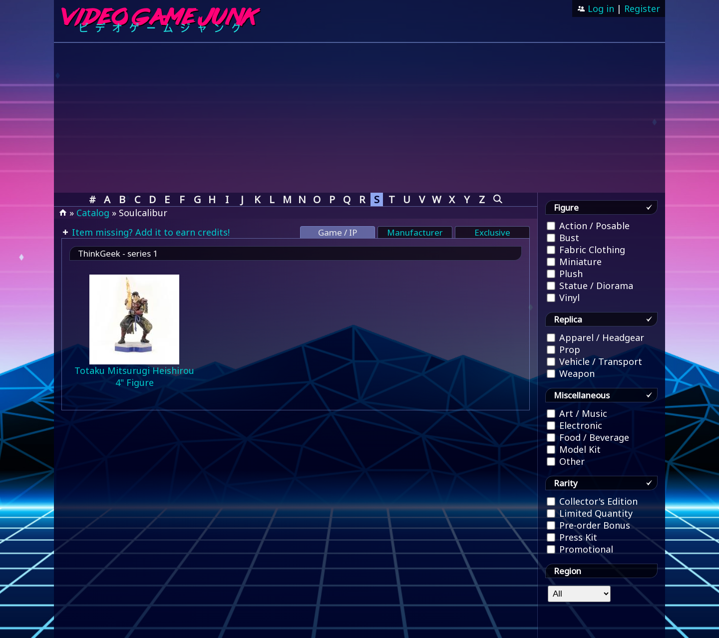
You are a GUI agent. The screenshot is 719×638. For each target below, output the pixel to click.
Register (642, 8)
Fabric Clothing (586, 250)
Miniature (574, 262)
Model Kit (574, 449)
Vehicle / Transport (594, 361)
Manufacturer (415, 232)
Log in (599, 8)
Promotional (580, 549)
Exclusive (492, 232)
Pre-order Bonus (588, 525)
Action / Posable (588, 226)
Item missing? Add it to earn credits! (149, 232)
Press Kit (572, 537)
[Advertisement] (359, 118)
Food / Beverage (588, 437)
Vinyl (563, 298)
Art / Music (577, 413)
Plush (565, 274)
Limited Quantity (590, 513)
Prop (563, 349)
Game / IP (337, 232)
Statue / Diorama (590, 286)
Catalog (92, 213)
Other (566, 461)
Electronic (574, 425)
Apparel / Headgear (595, 337)
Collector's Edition (592, 501)
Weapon (571, 373)
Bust (563, 238)
